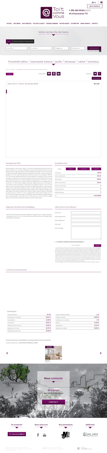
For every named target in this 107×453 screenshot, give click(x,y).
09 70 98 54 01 (53, 390)
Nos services (26, 23)
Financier (96, 169)
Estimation (75, 23)
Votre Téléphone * (60, 220)
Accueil (9, 23)
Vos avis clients (39, 23)
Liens (24, 449)
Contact (95, 23)
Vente (9, 41)
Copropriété (84, 169)
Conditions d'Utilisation (86, 262)
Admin (27, 449)
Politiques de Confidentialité (74, 262)
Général (59, 169)
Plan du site (8, 449)
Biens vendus (85, 23)
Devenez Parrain (52, 23)
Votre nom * (58, 213)
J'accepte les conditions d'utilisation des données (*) (70, 242)
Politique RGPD (13, 450)
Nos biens (17, 23)
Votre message (59, 228)
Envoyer (97, 245)
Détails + (71, 169)
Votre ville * (58, 224)
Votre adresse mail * (60, 216)
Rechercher (94, 48)
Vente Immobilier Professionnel (23, 41)
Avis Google (94, 6)
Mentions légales (14, 449)
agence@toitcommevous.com (53, 393)
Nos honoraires (20, 449)
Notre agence (64, 23)
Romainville (12, 69)
